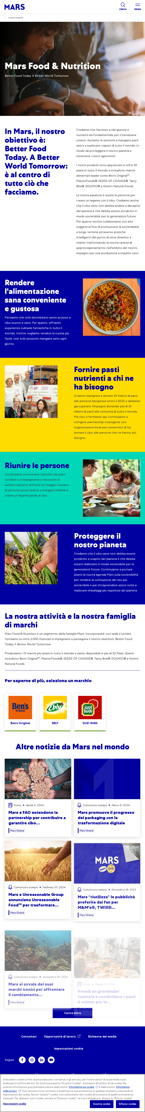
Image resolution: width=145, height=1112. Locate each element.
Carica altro (72, 1013)
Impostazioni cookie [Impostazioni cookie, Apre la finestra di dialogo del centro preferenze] (14, 1103)
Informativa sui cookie (81, 1087)
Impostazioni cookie (68, 1048)
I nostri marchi (15, 17)
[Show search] (122, 7)
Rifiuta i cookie (127, 1104)
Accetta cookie (101, 1104)
